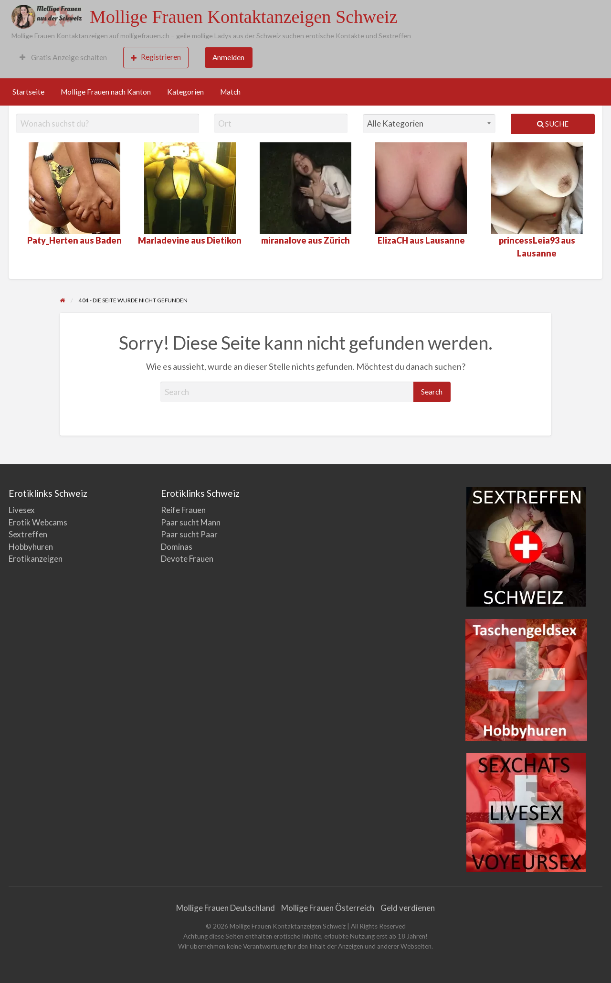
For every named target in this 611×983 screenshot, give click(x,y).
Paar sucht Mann (191, 522)
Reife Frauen (183, 510)
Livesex (22, 510)
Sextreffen (28, 534)
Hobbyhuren (31, 547)
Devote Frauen (187, 559)
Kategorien (185, 91)
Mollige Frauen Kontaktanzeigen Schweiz (244, 17)
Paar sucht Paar (189, 534)
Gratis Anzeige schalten (63, 57)
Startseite (28, 91)
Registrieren (156, 57)
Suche (553, 123)
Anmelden (228, 57)
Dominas (176, 547)
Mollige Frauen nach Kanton (106, 91)
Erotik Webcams (38, 522)
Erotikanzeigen (36, 559)
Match (230, 91)
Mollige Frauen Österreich (327, 908)
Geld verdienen (407, 908)
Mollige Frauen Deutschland (225, 908)
